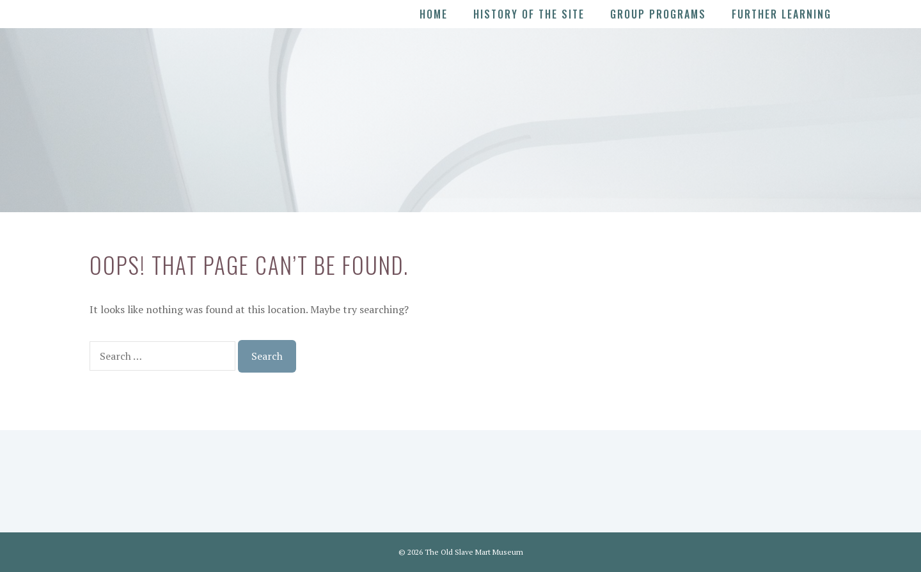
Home (434, 14)
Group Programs (658, 14)
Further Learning (781, 14)
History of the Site (529, 14)
